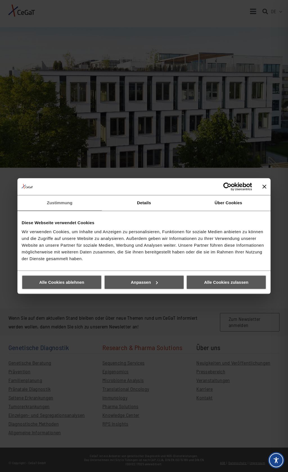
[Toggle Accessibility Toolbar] (276, 460)
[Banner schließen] (264, 187)
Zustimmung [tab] (60, 202)
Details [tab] (144, 202)
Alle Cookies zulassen (226, 282)
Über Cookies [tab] (228, 202)
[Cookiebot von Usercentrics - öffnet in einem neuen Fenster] (227, 186)
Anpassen (144, 282)
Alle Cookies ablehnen (61, 282)
